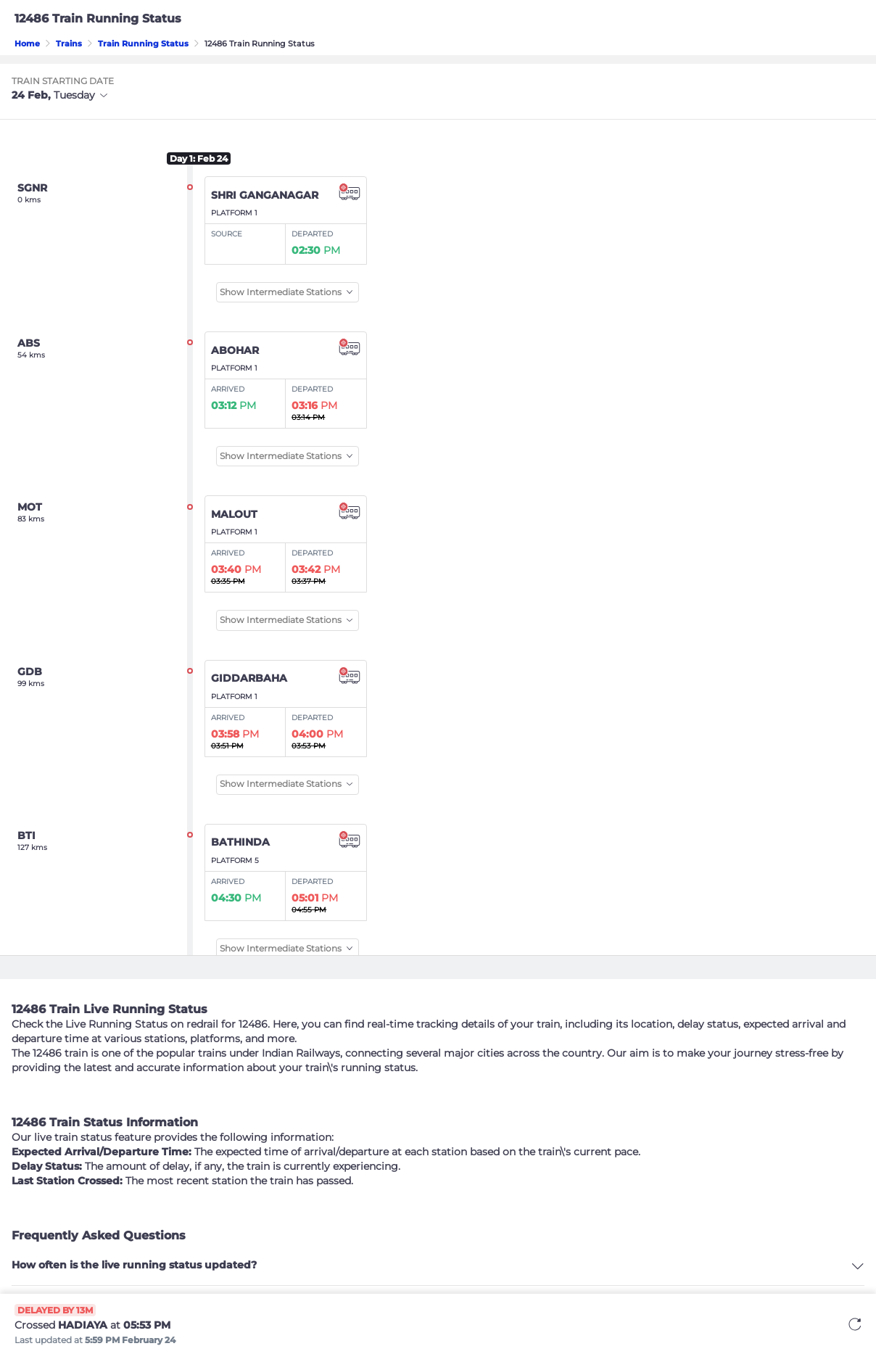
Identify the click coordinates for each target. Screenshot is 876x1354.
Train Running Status (143, 43)
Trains (69, 43)
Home (27, 43)
